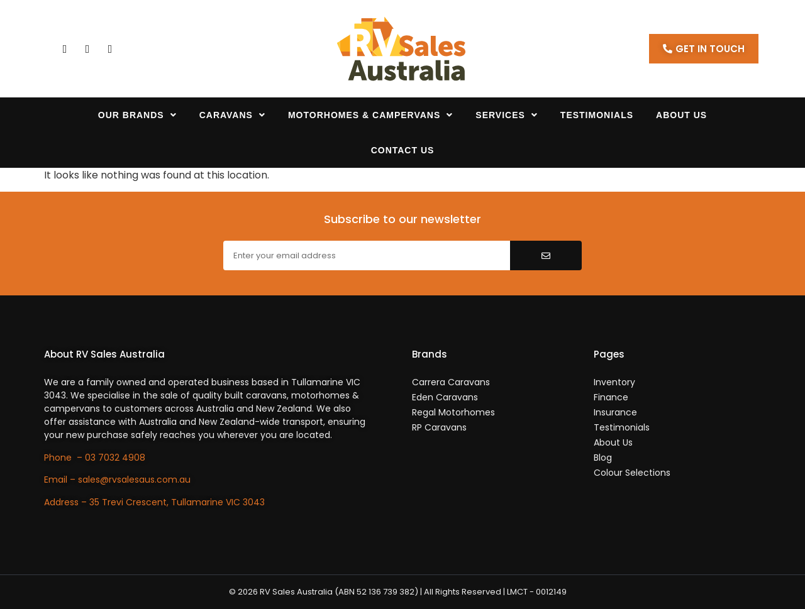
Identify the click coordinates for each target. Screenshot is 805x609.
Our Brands (137, 115)
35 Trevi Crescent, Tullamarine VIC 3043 (177, 502)
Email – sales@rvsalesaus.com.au (117, 479)
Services (506, 115)
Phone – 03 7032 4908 (94, 457)
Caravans (232, 115)
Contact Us (403, 150)
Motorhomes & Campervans (370, 115)
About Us (681, 115)
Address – (66, 502)
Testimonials (596, 115)
